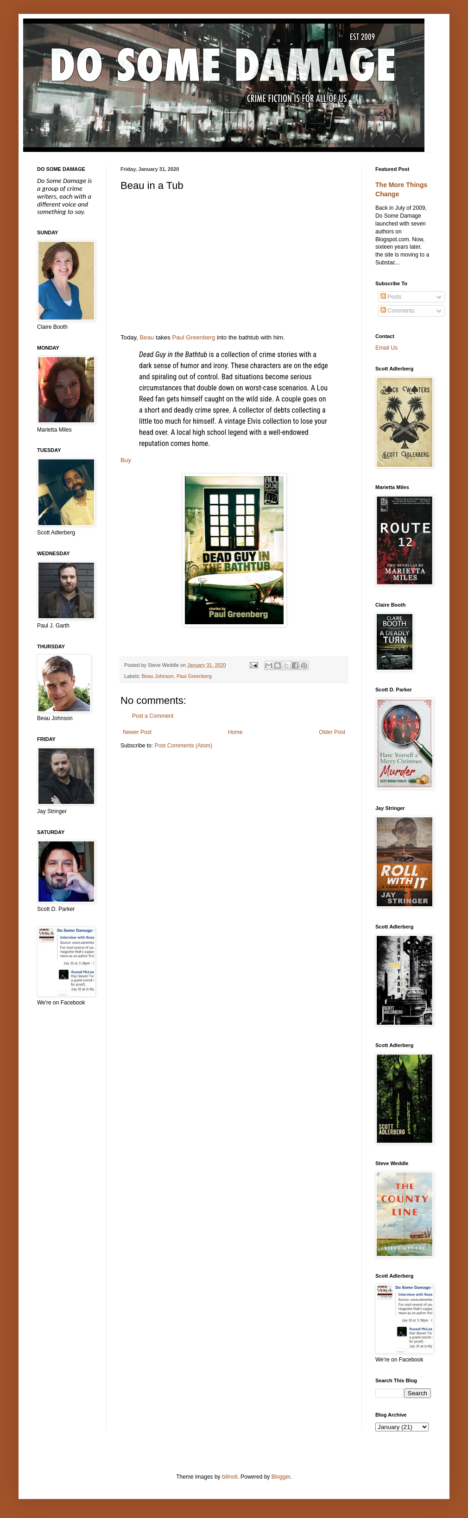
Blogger (281, 1477)
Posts (390, 297)
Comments (397, 310)
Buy (125, 460)
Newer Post (137, 732)
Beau (147, 337)
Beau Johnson (158, 676)
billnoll (229, 1477)
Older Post (332, 732)
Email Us (386, 348)
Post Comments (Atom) (183, 745)
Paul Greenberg (193, 337)
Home (235, 732)
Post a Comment (152, 716)
